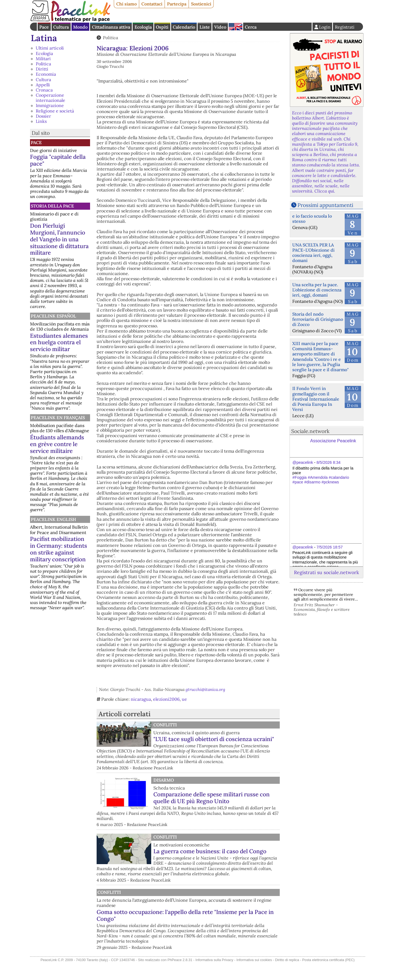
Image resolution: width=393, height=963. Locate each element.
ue (184, 699)
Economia (46, 74)
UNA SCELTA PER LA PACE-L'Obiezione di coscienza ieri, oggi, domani (313, 252)
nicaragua (141, 699)
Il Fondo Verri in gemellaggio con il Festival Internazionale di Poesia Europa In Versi (315, 399)
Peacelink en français (58, 417)
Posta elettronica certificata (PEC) (328, 960)
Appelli (43, 84)
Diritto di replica (287, 960)
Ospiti (162, 27)
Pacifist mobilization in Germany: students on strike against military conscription (58, 549)
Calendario (184, 27)
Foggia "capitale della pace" (58, 160)
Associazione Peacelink (333, 440)
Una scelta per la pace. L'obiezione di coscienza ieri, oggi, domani (316, 290)
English (235, 27)
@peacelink (303, 462)
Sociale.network (310, 431)
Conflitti (165, 724)
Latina (44, 38)
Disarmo (163, 780)
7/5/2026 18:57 (330, 547)
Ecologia (143, 27)
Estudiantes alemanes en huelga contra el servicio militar (59, 342)
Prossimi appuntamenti (325, 205)
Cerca (251, 27)
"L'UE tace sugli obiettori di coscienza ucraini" (213, 739)
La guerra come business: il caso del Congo (209, 851)
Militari (43, 58)
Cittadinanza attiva (111, 27)
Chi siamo (126, 4)
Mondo (80, 27)
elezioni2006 (166, 699)
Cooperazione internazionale (50, 97)
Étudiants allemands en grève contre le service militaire (57, 444)
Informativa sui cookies (254, 960)
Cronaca (44, 90)
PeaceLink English (53, 519)
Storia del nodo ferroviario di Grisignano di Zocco (317, 319)
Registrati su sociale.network (326, 572)
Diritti (42, 69)
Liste (205, 27)
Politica (43, 63)
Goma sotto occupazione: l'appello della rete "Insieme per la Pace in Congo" (211, 915)
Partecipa (176, 4)
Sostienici (201, 4)
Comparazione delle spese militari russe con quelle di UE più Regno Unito (211, 798)
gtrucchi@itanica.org (205, 689)
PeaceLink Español (53, 316)
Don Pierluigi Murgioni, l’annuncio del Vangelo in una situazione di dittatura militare (59, 239)
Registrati (345, 27)
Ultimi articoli (50, 48)
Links (41, 121)
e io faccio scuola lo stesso (312, 218)
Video (220, 27)
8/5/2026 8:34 (329, 462)
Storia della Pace (52, 206)
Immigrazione (50, 105)
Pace (44, 27)
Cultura (61, 27)
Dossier (43, 116)
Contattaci (151, 4)
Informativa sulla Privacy (214, 960)
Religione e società (55, 111)
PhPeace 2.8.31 (180, 960)
